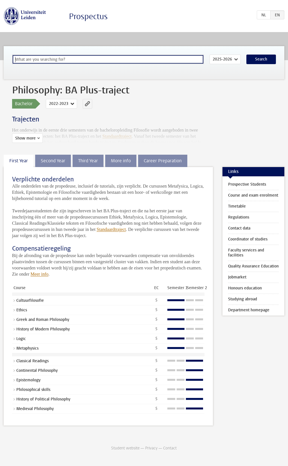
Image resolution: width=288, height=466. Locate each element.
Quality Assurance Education (253, 266)
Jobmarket (237, 277)
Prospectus (88, 16)
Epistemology (28, 380)
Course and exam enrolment (253, 195)
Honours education (245, 288)
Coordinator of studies (247, 239)
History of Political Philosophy (43, 399)
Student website (125, 448)
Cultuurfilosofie (30, 300)
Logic (21, 338)
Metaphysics (27, 348)
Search (261, 59)
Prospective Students (247, 184)
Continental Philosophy (37, 370)
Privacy (151, 448)
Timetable (237, 206)
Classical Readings (32, 361)
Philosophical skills (33, 389)
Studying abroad (242, 299)
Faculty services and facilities (246, 252)
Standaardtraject (111, 229)
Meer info (40, 274)
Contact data (239, 228)
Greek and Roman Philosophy (42, 319)
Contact (170, 448)
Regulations (238, 217)
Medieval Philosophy (35, 408)
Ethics (21, 310)
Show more (25, 138)
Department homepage (248, 310)
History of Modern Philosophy (43, 329)
